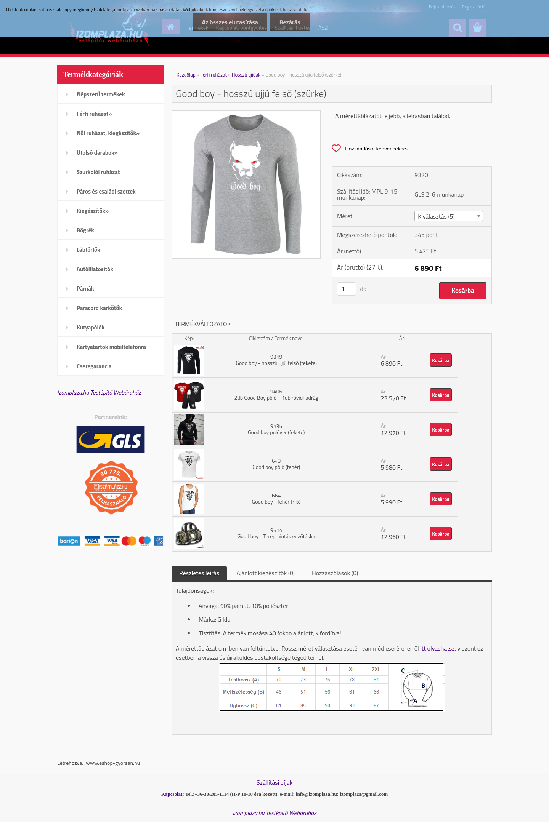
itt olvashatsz (437, 648)
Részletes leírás (199, 572)
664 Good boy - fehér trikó (276, 498)
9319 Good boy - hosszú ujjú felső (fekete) (276, 360)
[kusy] (346, 289)
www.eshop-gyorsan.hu (113, 763)
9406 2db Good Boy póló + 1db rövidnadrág (276, 394)
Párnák (85, 288)
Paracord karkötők (99, 308)
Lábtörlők (88, 249)
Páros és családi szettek (106, 191)
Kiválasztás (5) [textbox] (436, 216)
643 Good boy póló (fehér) (276, 464)
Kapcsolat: (172, 794)
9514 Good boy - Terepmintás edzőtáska (276, 533)
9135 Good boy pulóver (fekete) (276, 429)
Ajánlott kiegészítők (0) (265, 572)
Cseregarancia (94, 366)
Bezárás (289, 22)
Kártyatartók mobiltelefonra (111, 346)
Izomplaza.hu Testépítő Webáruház (99, 392)
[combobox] (448, 216)
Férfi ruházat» (94, 113)
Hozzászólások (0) (335, 572)
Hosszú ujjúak (246, 74)
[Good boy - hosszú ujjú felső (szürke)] (246, 113)
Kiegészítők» (93, 210)
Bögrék (85, 230)
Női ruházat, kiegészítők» (108, 133)
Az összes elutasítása (229, 22)
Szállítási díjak (274, 782)
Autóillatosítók (95, 269)
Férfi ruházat (214, 74)
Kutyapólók (90, 327)
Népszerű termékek (101, 94)
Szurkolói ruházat (98, 172)
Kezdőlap (186, 74)
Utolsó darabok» (97, 152)
